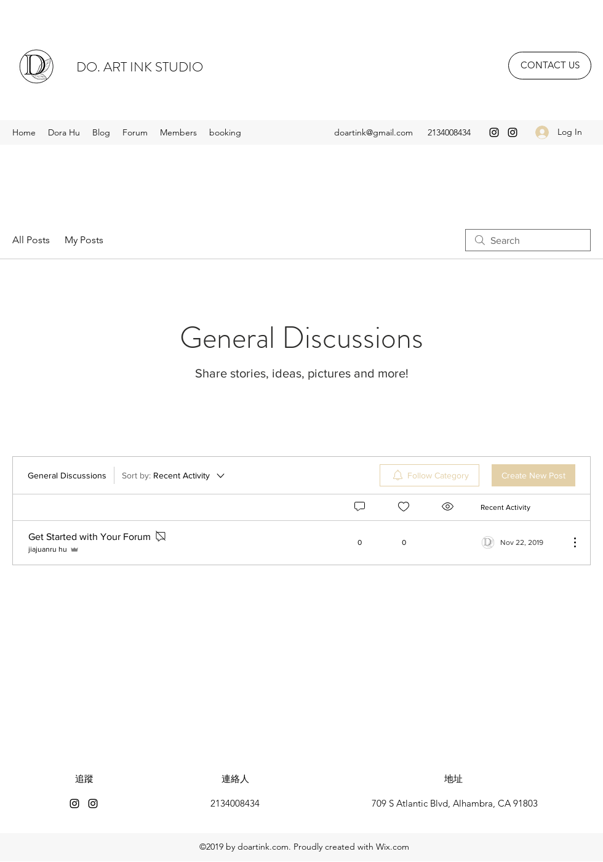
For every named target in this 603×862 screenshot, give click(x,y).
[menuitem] (429, 475)
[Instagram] (494, 132)
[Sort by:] (174, 475)
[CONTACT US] (549, 65)
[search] (528, 240)
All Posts (31, 240)
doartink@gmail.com (373, 132)
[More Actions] (568, 542)
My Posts (84, 240)
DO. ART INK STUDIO (139, 66)
